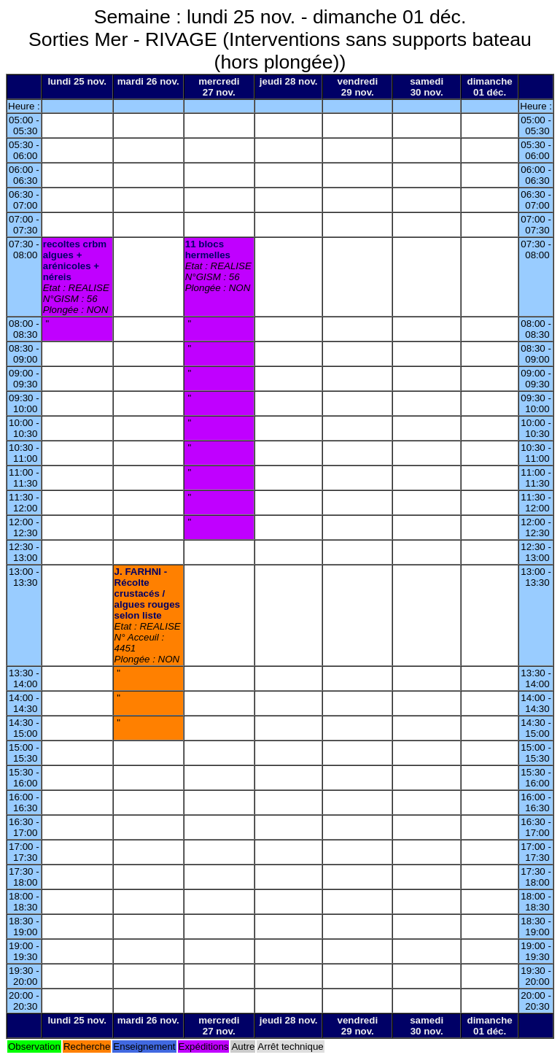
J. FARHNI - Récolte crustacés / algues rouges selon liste (147, 593)
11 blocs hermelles (207, 249)
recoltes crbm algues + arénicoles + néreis (74, 260)
